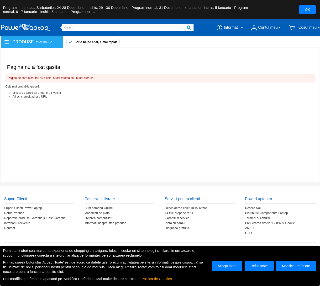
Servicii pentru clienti (182, 199)
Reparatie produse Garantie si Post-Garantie (35, 218)
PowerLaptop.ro (258, 199)
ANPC (249, 228)
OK (307, 9)
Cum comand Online (98, 208)
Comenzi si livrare (99, 199)
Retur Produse (14, 213)
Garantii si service (177, 218)
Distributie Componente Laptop (266, 213)
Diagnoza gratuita (177, 228)
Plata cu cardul (175, 223)
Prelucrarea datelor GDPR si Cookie (270, 223)
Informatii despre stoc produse (105, 223)
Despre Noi (253, 208)
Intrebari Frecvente (17, 223)
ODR (248, 233)
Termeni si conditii (257, 218)
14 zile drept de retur (179, 213)
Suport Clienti (15, 199)
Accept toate (227, 266)
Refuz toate (259, 266)
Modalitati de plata (97, 213)
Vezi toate (42, 42)
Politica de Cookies (157, 279)
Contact (9, 228)
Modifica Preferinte (296, 266)
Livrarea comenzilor (97, 218)
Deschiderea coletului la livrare (186, 208)
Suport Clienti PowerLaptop (23, 208)
